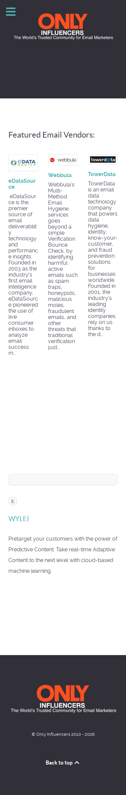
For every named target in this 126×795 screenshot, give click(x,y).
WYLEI (18, 519)
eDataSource (22, 184)
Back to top (63, 763)
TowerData (102, 174)
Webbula (60, 175)
